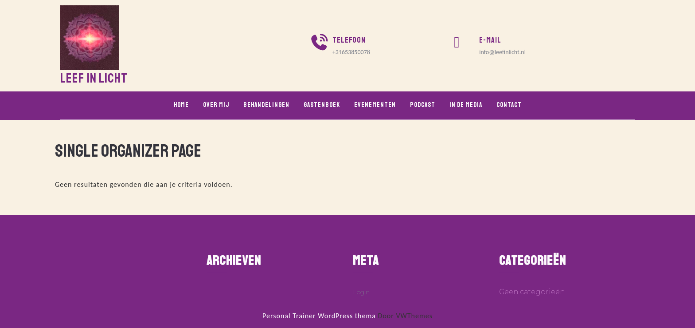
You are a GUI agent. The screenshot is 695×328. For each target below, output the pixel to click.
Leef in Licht (94, 78)
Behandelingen (266, 105)
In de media (465, 105)
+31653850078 (351, 52)
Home (181, 105)
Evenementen (375, 105)
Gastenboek (322, 105)
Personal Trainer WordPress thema (319, 316)
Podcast (422, 105)
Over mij (216, 105)
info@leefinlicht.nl (502, 52)
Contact (509, 105)
